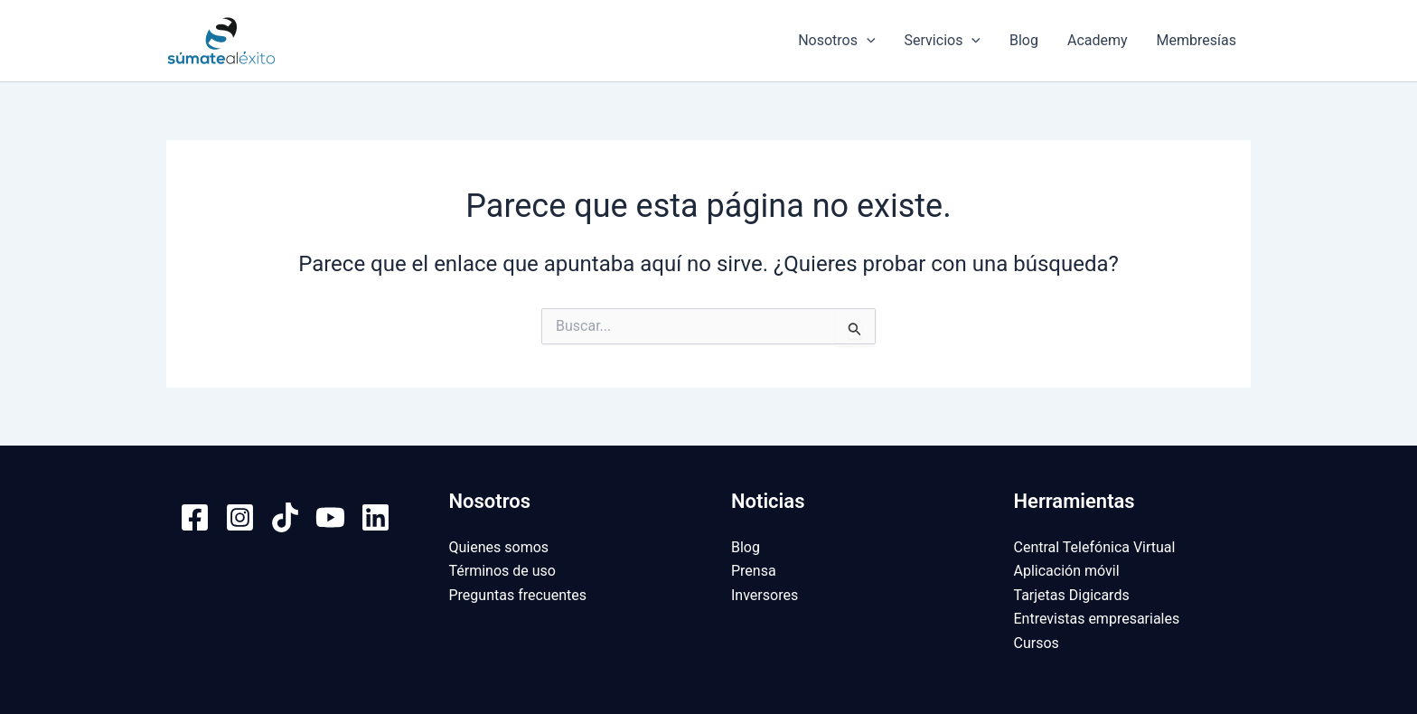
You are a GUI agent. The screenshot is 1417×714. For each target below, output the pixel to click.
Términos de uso (502, 570)
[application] (867, 41)
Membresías (1196, 40)
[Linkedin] (375, 517)
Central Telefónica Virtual (1095, 547)
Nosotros (836, 41)
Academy (1097, 40)
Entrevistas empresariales (1097, 618)
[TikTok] (285, 517)
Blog (1023, 40)
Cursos (1036, 643)
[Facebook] (195, 517)
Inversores (764, 595)
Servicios (943, 41)
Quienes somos (499, 547)
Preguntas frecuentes (518, 595)
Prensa (753, 570)
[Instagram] (240, 517)
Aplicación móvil (1067, 570)
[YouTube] (330, 517)
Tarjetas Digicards (1072, 595)
